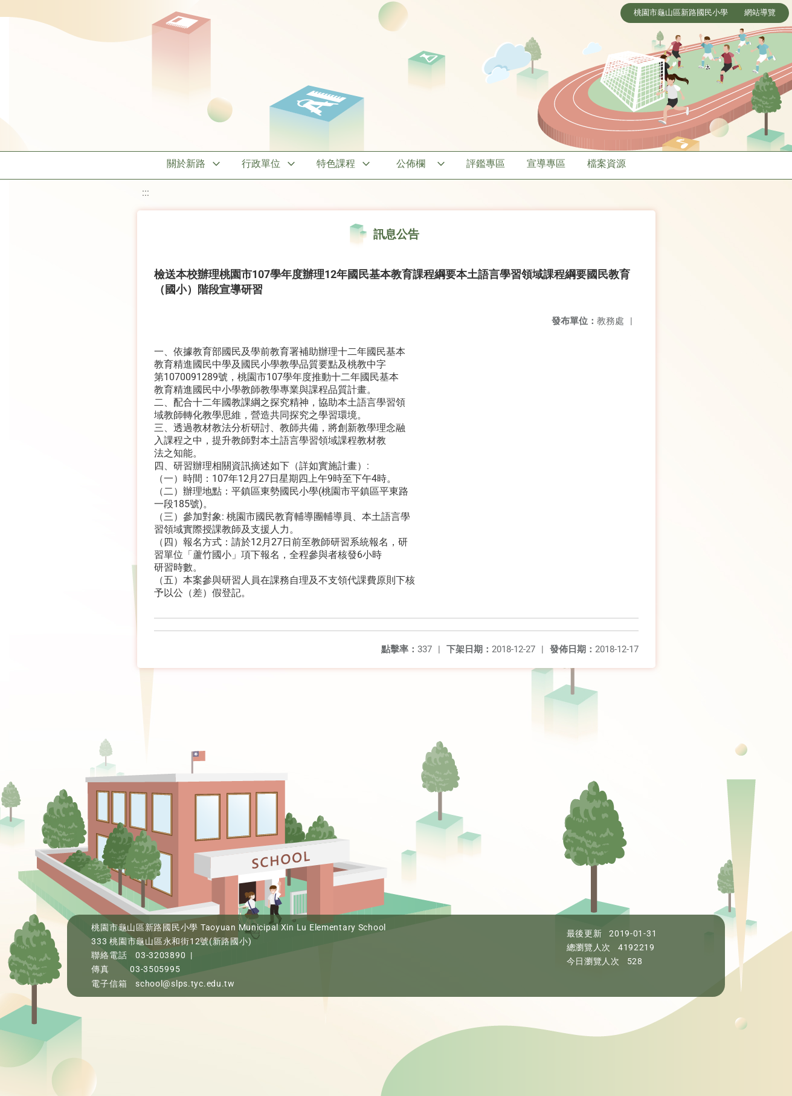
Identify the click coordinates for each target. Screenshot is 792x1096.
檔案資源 (606, 163)
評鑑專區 (485, 163)
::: (145, 192)
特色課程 (336, 163)
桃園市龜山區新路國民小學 (681, 12)
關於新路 (186, 163)
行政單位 (261, 163)
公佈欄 (410, 163)
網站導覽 (760, 12)
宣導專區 (546, 163)
